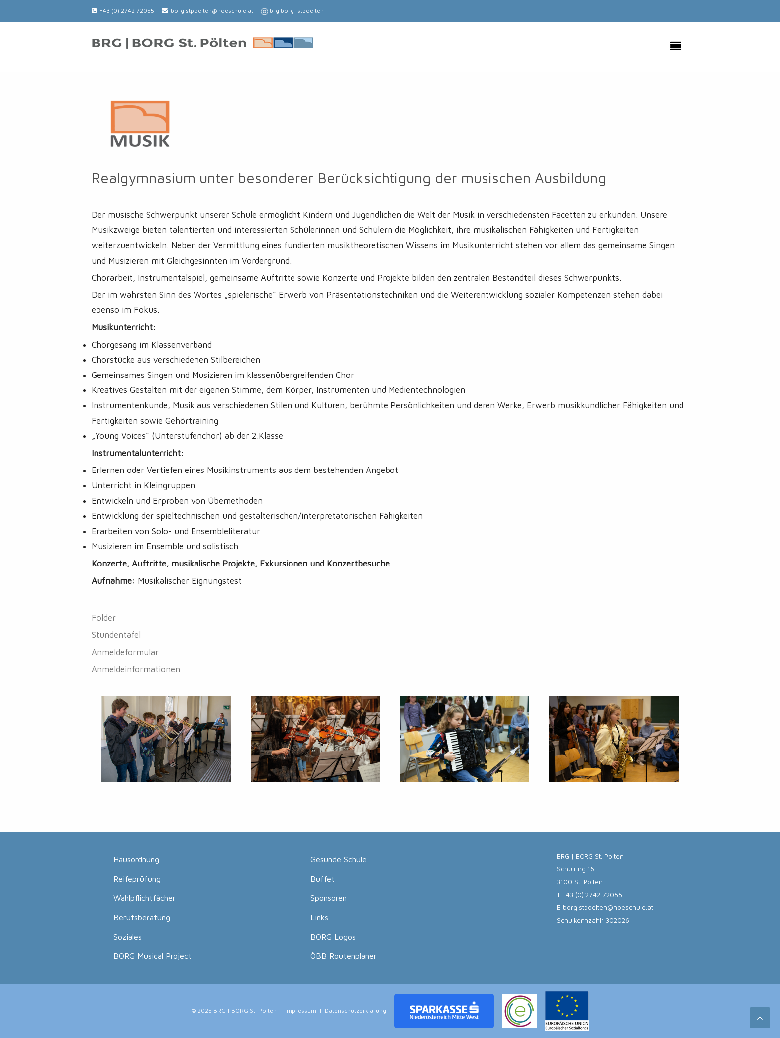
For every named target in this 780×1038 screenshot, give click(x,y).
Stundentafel (116, 635)
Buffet (322, 878)
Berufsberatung (141, 917)
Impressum (300, 1010)
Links (319, 917)
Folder (104, 618)
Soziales (127, 936)
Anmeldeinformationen (136, 669)
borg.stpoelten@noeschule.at (212, 10)
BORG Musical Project (152, 955)
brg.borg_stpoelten (297, 10)
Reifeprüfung (137, 878)
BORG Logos (333, 936)
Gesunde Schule (338, 859)
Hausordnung (136, 859)
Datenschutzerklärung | (358, 1010)
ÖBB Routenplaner (343, 955)
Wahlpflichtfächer (144, 897)
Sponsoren (328, 897)
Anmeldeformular (125, 652)
